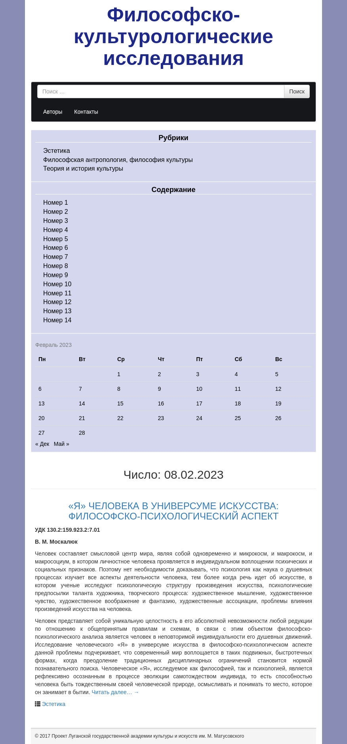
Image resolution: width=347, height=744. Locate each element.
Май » (61, 444)
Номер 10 (57, 284)
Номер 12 (57, 302)
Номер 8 (55, 266)
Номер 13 (57, 311)
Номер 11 (57, 293)
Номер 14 (57, 320)
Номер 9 (55, 275)
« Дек (42, 444)
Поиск (297, 91)
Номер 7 (55, 256)
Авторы (52, 111)
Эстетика (56, 150)
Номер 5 (55, 239)
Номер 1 (55, 202)
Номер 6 (55, 247)
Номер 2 (55, 211)
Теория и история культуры (83, 168)
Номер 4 (55, 229)
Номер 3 (55, 220)
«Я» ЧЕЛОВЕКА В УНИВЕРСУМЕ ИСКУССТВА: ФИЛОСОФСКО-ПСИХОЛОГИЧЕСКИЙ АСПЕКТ (174, 510)
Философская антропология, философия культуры (118, 159)
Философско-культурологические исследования (173, 36)
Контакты (86, 111)
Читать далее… (115, 692)
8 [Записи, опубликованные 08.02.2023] (118, 389)
